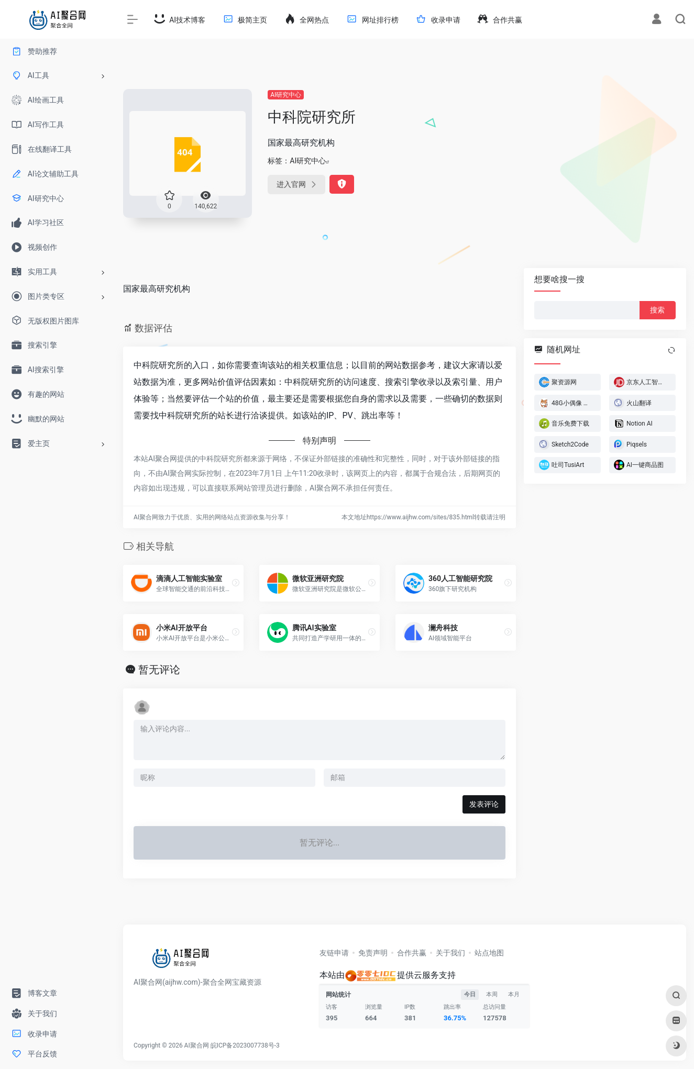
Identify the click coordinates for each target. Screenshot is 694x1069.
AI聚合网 (196, 1045)
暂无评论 (159, 669)
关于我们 (450, 953)
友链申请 (334, 953)
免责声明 (373, 953)
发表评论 (484, 804)
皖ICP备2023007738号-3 (245, 1045)
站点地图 (489, 953)
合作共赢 (411, 953)
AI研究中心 (285, 94)
